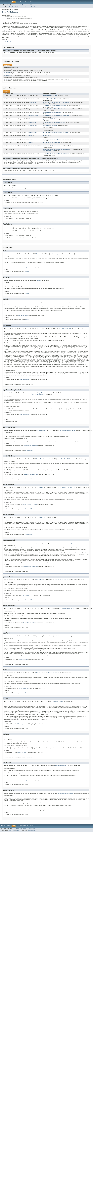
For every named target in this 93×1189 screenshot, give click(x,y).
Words (31, 146)
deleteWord (46, 115)
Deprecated (23, 1)
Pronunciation (33, 118)
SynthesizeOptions (55, 150)
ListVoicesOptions (55, 143)
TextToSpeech (7, 70)
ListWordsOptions (55, 146)
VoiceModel (32, 104)
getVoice (45, 122)
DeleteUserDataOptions (59, 107)
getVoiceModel (47, 125)
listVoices (46, 139)
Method (17, 6)
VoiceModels (32, 132)
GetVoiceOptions (54, 122)
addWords (45, 100)
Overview (3, 1)
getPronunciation (48, 118)
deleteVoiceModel (48, 111)
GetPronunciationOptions (61, 118)
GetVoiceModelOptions (58, 125)
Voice (31, 122)
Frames (17, 5)
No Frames (23, 5)
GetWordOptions (52, 129)
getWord (45, 129)
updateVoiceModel (48, 158)
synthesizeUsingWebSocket (51, 153)
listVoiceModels (48, 132)
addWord (45, 97)
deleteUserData (47, 107)
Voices (31, 139)
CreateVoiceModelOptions (61, 104)
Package (8, 1)
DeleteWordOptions (55, 115)
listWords (46, 146)
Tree (18, 1)
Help (31, 1)
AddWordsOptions (54, 100)
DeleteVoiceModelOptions (61, 111)
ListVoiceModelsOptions (60, 136)
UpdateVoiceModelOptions (61, 158)
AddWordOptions (52, 97)
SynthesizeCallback (49, 155)
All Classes (32, 5)
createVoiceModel (48, 104)
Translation (32, 129)
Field (10, 6)
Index (28, 1)
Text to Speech (7, 42)
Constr (13, 6)
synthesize (46, 150)
